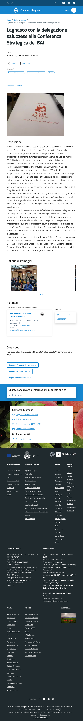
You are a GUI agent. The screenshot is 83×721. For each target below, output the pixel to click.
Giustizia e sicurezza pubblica (35, 498)
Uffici (8, 477)
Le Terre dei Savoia (31, 648)
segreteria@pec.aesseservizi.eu (57, 601)
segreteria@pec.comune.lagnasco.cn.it (25, 567)
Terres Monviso (30, 638)
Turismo (27, 515)
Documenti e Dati (13, 480)
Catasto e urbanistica (32, 487)
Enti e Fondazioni (13, 484)
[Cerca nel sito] (73, 10)
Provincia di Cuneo (31, 617)
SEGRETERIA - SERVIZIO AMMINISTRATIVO (21, 315)
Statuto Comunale (13, 666)
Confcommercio (30, 655)
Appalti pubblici (30, 480)
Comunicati (59, 539)
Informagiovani (60, 518)
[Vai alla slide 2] (42, 294)
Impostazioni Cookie (14, 676)
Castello (58, 484)
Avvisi (57, 543)
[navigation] (4, 10)
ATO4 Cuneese (30, 635)
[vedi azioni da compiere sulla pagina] (24, 63)
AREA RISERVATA (40, 717)
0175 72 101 (14, 557)
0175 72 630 (14, 559)
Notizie (23, 20)
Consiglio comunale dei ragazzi (58, 477)
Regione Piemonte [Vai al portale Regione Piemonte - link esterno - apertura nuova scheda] (12, 3)
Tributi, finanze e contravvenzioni (36, 511)
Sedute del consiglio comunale (58, 505)
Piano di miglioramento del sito (13, 631)
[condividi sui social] (12, 63)
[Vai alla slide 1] (40, 294)
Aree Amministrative (14, 474)
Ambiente (28, 474)
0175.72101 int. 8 (25, 325)
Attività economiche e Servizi (71, 500)
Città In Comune (52, 709)
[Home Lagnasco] (27, 10)
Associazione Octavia (32, 642)
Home (9, 20)
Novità (16, 20)
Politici (9, 494)
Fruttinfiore (29, 624)
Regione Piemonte (31, 614)
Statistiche (10, 686)
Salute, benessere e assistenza (36, 508)
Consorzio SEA (30, 628)
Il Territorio (70, 479)
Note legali (10, 673)
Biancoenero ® (59, 712)
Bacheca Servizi (12, 662)
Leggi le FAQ (11, 638)
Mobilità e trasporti (31, 505)
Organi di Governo (13, 470)
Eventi (69, 472)
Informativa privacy (14, 669)
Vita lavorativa (30, 518)
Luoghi (69, 476)
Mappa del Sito (12, 690)
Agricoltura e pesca (31, 470)
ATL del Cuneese (31, 645)
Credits (9, 679)
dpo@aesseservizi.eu (55, 598)
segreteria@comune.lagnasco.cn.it (22, 330)
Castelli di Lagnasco (32, 621)
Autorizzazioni (30, 484)
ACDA (27, 631)
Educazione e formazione (34, 494)
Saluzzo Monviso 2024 (33, 652)
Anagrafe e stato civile (33, 477)
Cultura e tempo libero (33, 491)
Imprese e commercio (32, 501)
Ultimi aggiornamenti (14, 683)
